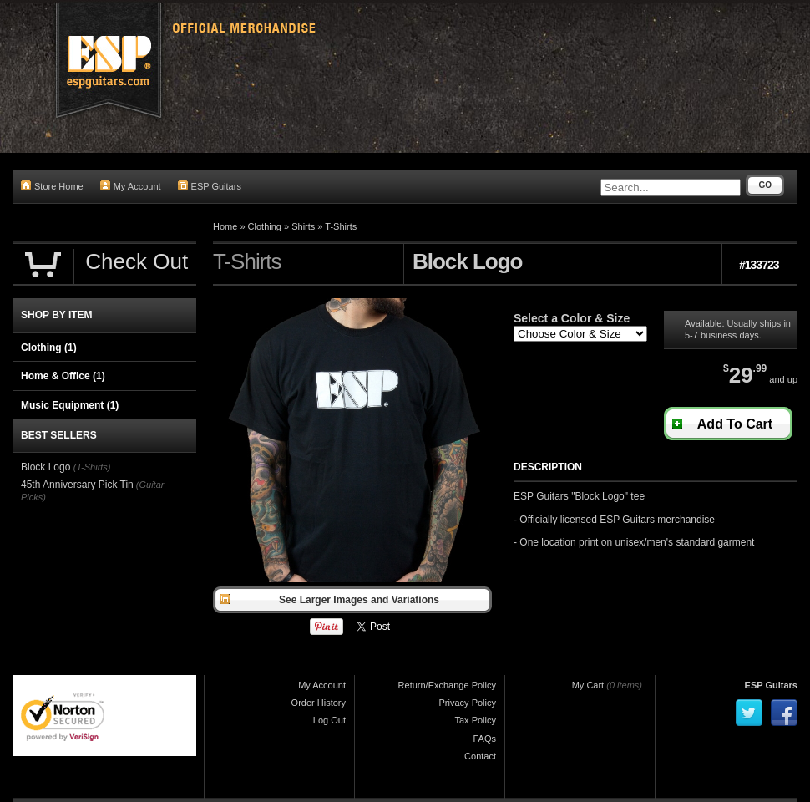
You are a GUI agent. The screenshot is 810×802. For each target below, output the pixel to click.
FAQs (484, 738)
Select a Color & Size (572, 318)
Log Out (329, 720)
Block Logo (47, 467)
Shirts (303, 226)
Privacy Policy (467, 703)
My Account (130, 185)
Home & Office (63, 376)
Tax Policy (475, 720)
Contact (480, 756)
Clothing (264, 226)
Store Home (52, 185)
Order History (318, 703)
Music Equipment (70, 405)
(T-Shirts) (92, 467)
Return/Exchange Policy (447, 685)
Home (225, 226)
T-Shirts (341, 226)
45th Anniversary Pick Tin (77, 484)
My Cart (588, 685)
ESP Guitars (209, 185)
